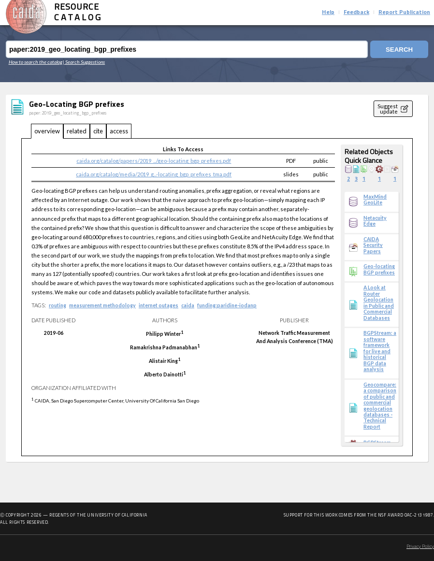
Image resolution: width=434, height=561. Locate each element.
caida (187, 305)
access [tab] (119, 131)
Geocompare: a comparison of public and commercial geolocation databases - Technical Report (379, 406)
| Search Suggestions (84, 62)
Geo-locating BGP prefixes (379, 269)
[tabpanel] (217, 297)
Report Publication (404, 12)
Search (399, 49)
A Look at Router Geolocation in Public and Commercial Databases (378, 302)
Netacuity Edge (375, 221)
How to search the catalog (35, 62)
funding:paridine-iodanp (227, 305)
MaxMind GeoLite (375, 199)
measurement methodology (102, 305)
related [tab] (77, 131)
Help (328, 12)
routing (57, 305)
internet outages (158, 305)
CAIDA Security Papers (373, 245)
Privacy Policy (420, 546)
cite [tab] (98, 131)
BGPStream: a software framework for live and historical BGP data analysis (379, 351)
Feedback (356, 12)
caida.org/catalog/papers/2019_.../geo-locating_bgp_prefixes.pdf (153, 161)
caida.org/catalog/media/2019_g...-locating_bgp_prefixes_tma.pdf (153, 174)
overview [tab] (47, 131)
